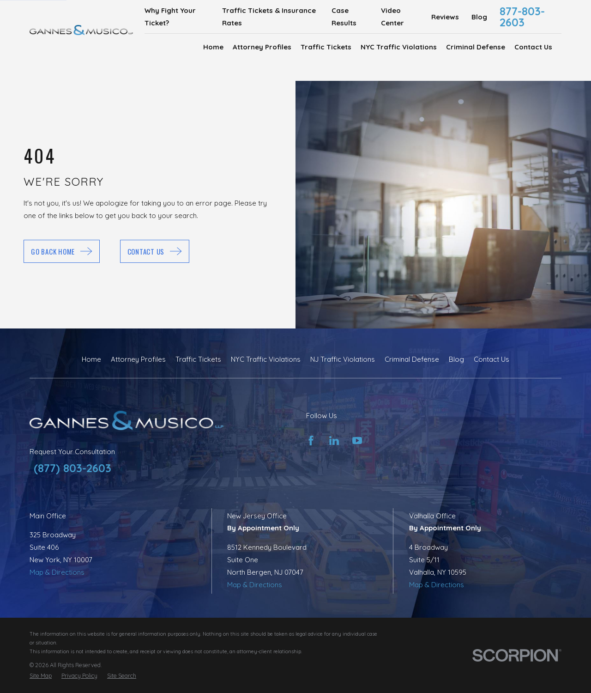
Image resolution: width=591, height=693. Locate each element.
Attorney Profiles (138, 359)
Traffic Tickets (198, 359)
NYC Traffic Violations (266, 359)
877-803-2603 (522, 17)
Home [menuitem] (213, 47)
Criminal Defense (412, 359)
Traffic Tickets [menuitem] (326, 47)
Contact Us (491, 359)
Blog (479, 16)
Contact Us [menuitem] (533, 47)
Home (91, 359)
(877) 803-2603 (72, 468)
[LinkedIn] (334, 440)
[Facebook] (311, 440)
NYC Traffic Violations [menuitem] (399, 47)
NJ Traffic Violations (342, 359)
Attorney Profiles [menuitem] (262, 47)
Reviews (445, 16)
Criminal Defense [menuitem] (475, 47)
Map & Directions (57, 572)
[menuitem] (41, 675)
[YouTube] (357, 440)
